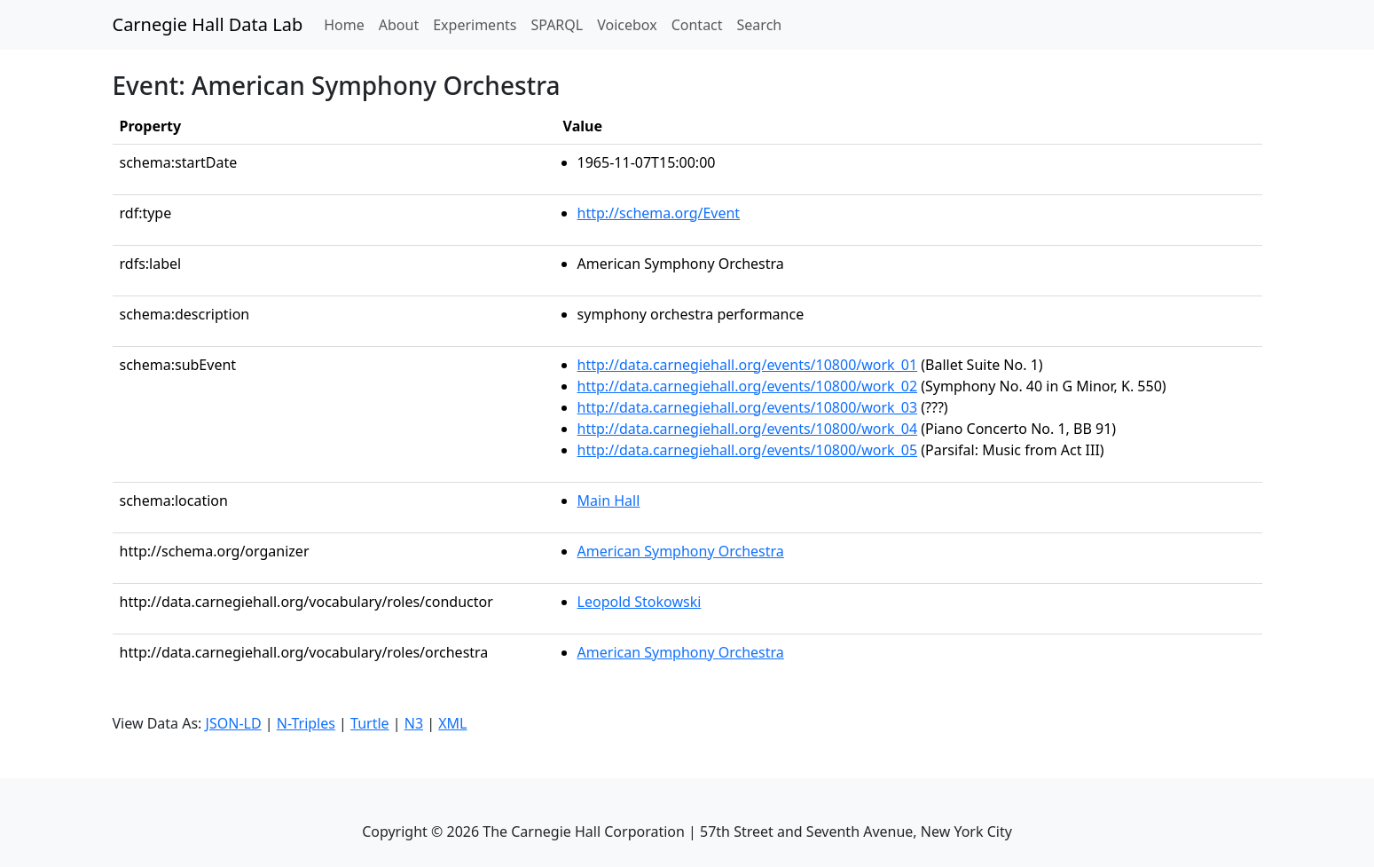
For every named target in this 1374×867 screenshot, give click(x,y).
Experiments (474, 25)
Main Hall (608, 500)
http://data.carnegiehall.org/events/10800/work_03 (747, 407)
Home (348, 24)
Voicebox (626, 25)
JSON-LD (234, 723)
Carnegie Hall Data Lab (208, 24)
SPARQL (556, 25)
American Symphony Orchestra (680, 551)
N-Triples (306, 723)
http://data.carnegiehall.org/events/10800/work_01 (747, 364)
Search (759, 25)
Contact (697, 25)
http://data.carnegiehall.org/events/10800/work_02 (747, 386)
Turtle (369, 723)
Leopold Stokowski (639, 601)
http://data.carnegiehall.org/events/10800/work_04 (747, 428)
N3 (413, 723)
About (399, 25)
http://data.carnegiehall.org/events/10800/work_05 (747, 450)
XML (452, 723)
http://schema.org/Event (659, 213)
